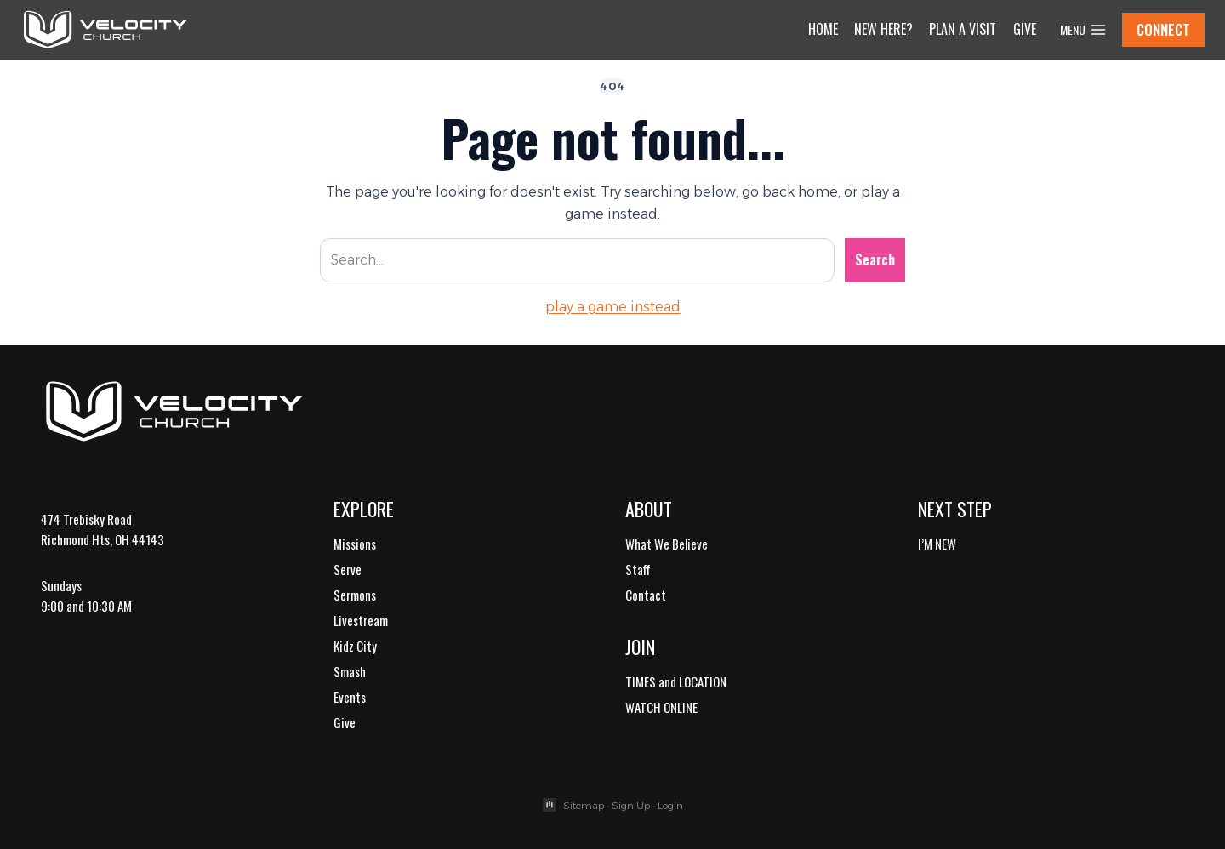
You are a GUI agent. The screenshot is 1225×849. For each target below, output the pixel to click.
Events (349, 696)
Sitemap (583, 805)
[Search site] (577, 260)
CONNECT (1163, 29)
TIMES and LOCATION (675, 681)
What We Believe (666, 543)
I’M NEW (937, 543)
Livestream (360, 620)
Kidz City (355, 645)
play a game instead (613, 307)
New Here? (883, 29)
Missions (354, 543)
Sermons (354, 594)
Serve (347, 569)
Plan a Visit (962, 29)
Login (670, 805)
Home (823, 29)
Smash (349, 671)
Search (875, 259)
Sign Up (631, 805)
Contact (645, 594)
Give (1024, 29)
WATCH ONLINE (661, 707)
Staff (638, 569)
